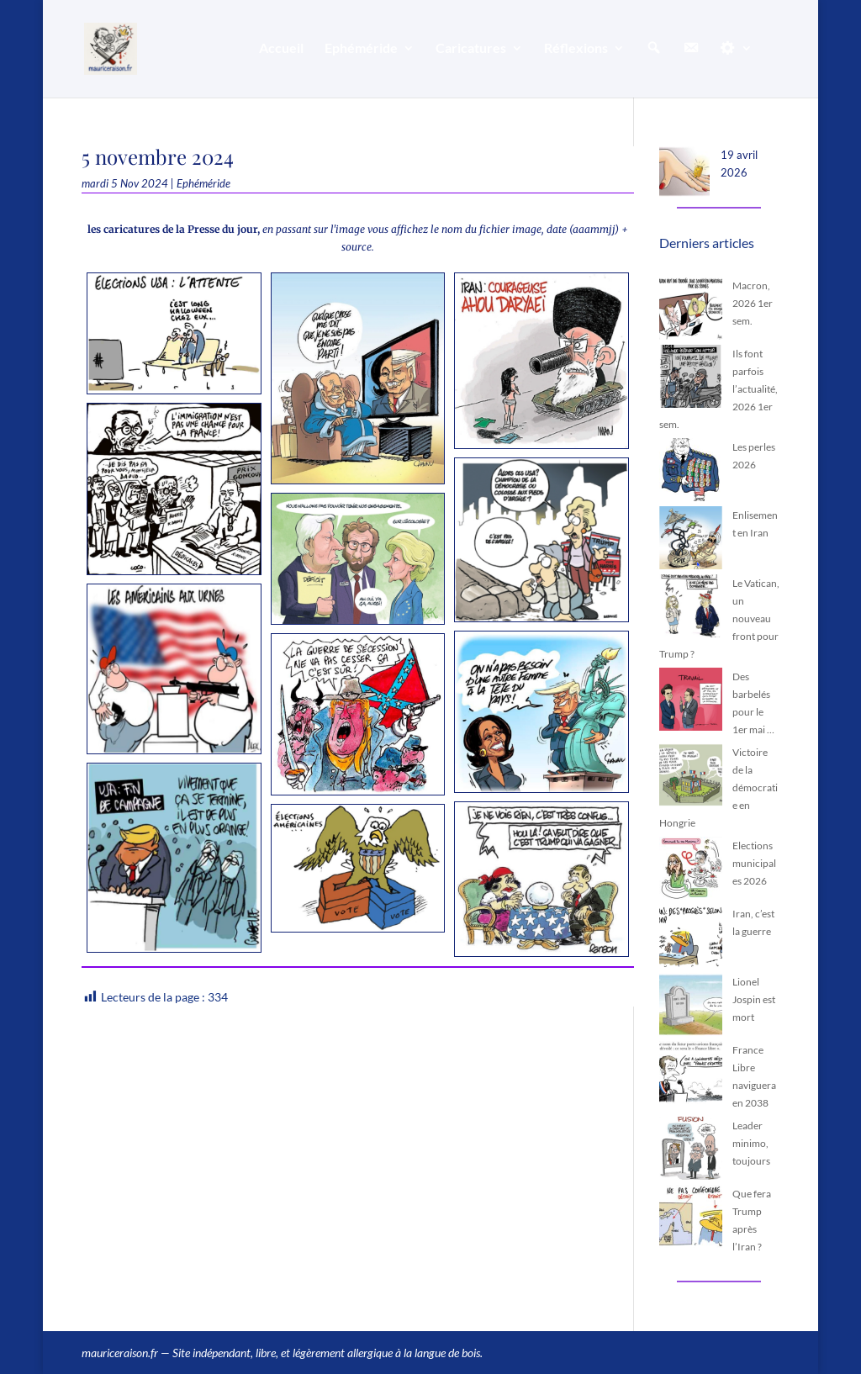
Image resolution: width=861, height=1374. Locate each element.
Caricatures (471, 48)
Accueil (281, 48)
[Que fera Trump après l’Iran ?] (690, 1219)
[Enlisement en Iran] (690, 540)
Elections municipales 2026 (754, 863)
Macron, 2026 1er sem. (752, 303)
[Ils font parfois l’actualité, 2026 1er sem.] (690, 379)
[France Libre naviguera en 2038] (690, 1075)
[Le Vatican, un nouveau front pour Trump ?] (690, 608)
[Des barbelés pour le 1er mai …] (690, 702)
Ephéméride (361, 48)
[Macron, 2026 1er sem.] (690, 311)
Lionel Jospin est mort (753, 999)
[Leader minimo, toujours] (690, 1151)
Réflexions (576, 48)
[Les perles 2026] (690, 472)
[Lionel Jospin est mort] (690, 1007)
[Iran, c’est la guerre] (690, 939)
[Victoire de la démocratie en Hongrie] (690, 777)
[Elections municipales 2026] (690, 871)
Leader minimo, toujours (751, 1143)
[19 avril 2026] (684, 174)
